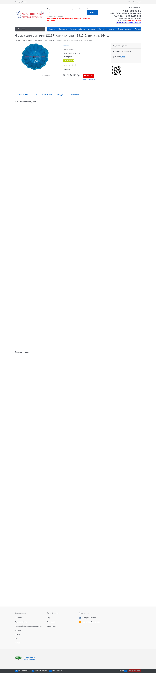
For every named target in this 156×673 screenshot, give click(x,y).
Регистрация (137, 2)
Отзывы (74, 94)
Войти (129, 2)
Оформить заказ (134, 670)
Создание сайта (29, 657)
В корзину (89, 76)
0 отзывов (66, 45)
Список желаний (57, 671)
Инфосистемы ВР (29, 659)
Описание (22, 94)
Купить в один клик (89, 79)
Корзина (121, 671)
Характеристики (43, 94)
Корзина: (135, 7)
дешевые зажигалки (58, 16)
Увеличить (47, 75)
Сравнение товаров (41, 671)
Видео (60, 94)
